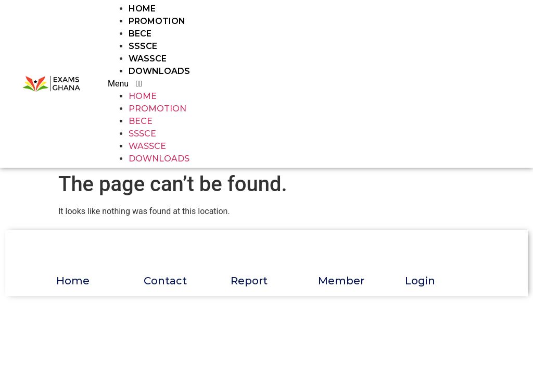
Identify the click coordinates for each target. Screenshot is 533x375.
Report (249, 280)
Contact (165, 280)
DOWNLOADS (159, 71)
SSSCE (143, 46)
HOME (142, 9)
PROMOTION (157, 21)
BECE (140, 34)
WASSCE (148, 59)
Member (341, 280)
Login (420, 280)
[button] (276, 84)
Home (73, 280)
